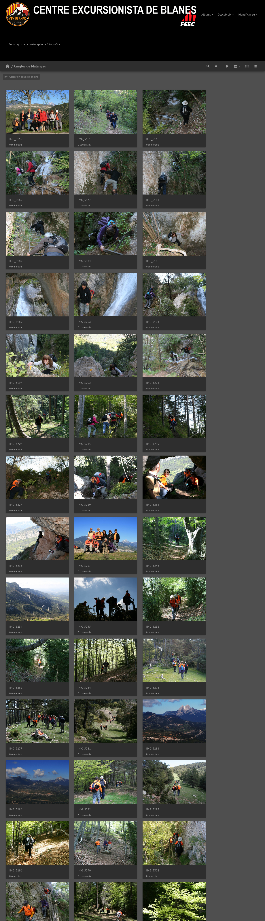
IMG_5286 (80, 603)
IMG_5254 (15, 487)
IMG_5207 (210, 311)
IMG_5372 (80, 895)
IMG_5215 (15, 370)
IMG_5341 (15, 837)
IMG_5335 (210, 779)
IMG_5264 (15, 545)
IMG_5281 (210, 545)
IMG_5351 (145, 837)
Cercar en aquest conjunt (21, 76)
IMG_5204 (145, 311)
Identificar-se (246, 14)
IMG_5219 (80, 370)
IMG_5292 (145, 603)
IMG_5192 (145, 253)
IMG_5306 (210, 662)
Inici (8, 66)
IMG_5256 (145, 487)
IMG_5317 (80, 720)
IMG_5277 (145, 545)
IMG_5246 (210, 428)
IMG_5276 (80, 545)
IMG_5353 (210, 837)
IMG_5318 (145, 720)
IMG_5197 (15, 311)
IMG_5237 (145, 428)
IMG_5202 (80, 311)
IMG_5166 (145, 136)
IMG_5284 (15, 603)
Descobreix (224, 14)
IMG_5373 (15, 895)
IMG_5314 (15, 720)
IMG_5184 (210, 194)
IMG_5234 (15, 428)
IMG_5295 (210, 603)
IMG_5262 (210, 487)
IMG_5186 (15, 253)
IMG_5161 (80, 136)
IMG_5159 (15, 136)
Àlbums (206, 14)
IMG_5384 (210, 895)
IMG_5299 (80, 662)
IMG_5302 (145, 662)
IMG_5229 (210, 370)
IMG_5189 (80, 253)
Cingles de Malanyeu (30, 66)
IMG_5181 (80, 195)
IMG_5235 (80, 428)
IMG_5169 (210, 136)
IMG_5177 (15, 195)
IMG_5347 (80, 837)
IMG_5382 (145, 895)
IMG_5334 (145, 779)
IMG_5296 (15, 662)
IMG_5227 (145, 370)
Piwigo (144, 913)
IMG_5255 (80, 487)
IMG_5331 (15, 779)
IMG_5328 (210, 720)
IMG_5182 (145, 195)
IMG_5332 (80, 778)
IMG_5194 (210, 253)
